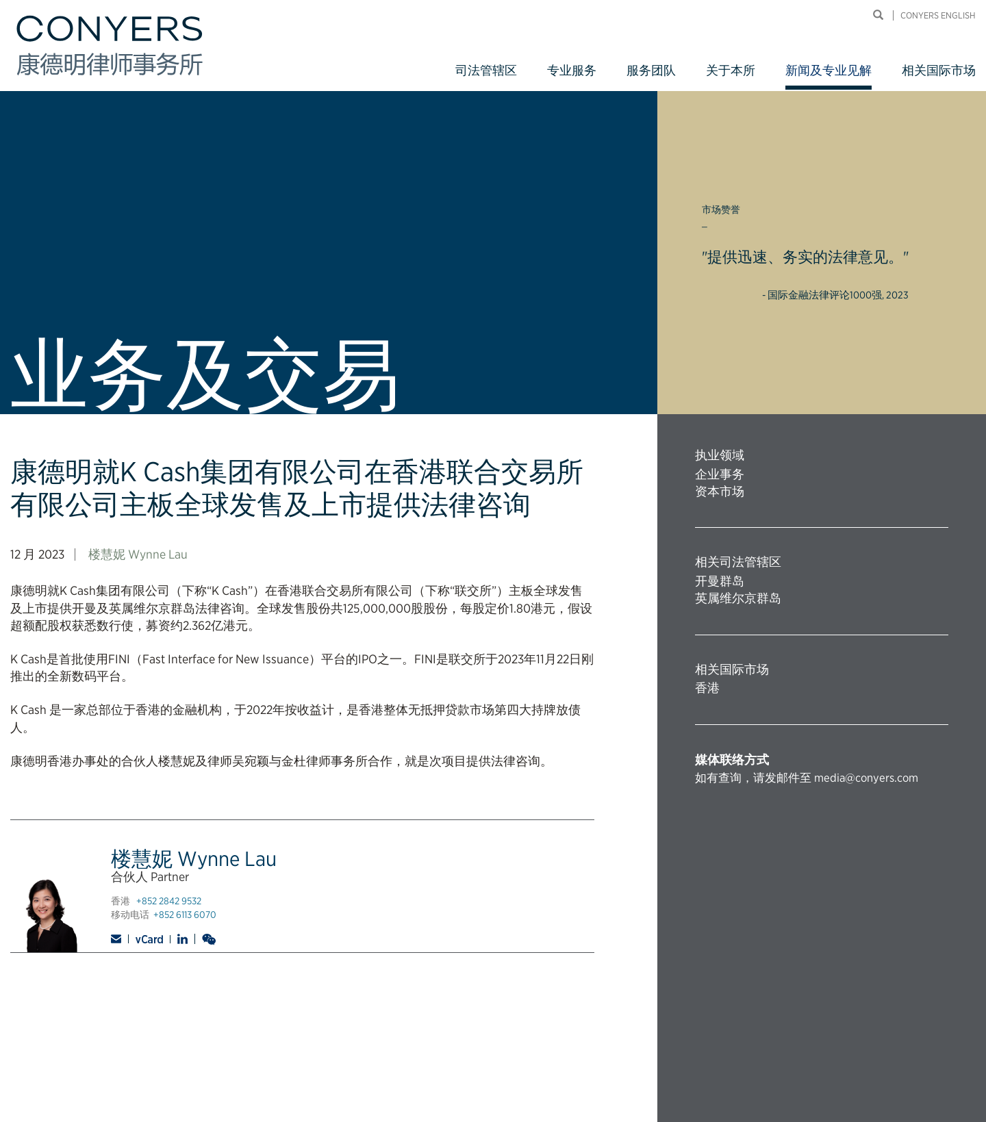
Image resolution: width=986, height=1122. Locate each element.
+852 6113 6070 (184, 914)
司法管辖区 (486, 70)
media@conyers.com (866, 778)
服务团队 (651, 70)
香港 (707, 687)
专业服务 (571, 70)
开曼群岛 (719, 581)
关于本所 (730, 70)
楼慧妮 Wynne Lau (138, 554)
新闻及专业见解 (828, 70)
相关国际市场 (939, 70)
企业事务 (719, 474)
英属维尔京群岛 (738, 598)
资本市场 (719, 491)
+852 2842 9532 (168, 900)
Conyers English (938, 15)
